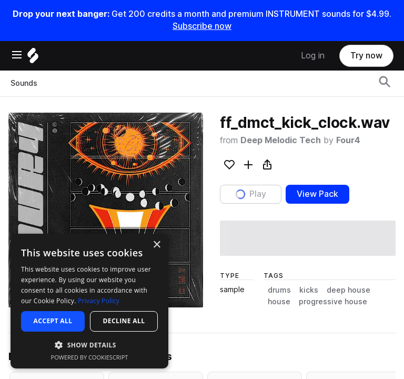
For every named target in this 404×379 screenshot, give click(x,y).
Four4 (348, 140)
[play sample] (308, 238)
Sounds (24, 83)
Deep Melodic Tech (280, 140)
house (279, 301)
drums (279, 290)
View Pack (317, 194)
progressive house (333, 301)
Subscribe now (202, 26)
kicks (308, 290)
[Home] (32, 58)
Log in (313, 56)
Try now (366, 56)
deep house (348, 290)
